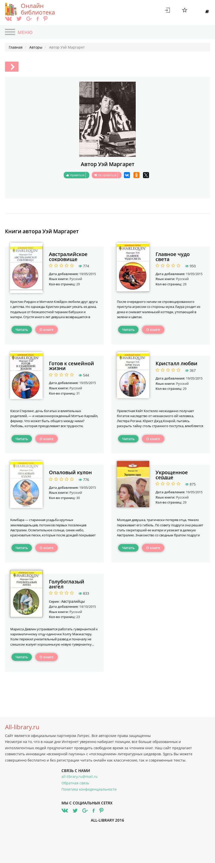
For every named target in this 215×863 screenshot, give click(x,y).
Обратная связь (75, 783)
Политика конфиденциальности (89, 789)
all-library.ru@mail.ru (79, 776)
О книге (46, 329)
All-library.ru (22, 727)
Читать (22, 329)
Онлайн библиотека (38, 9)
